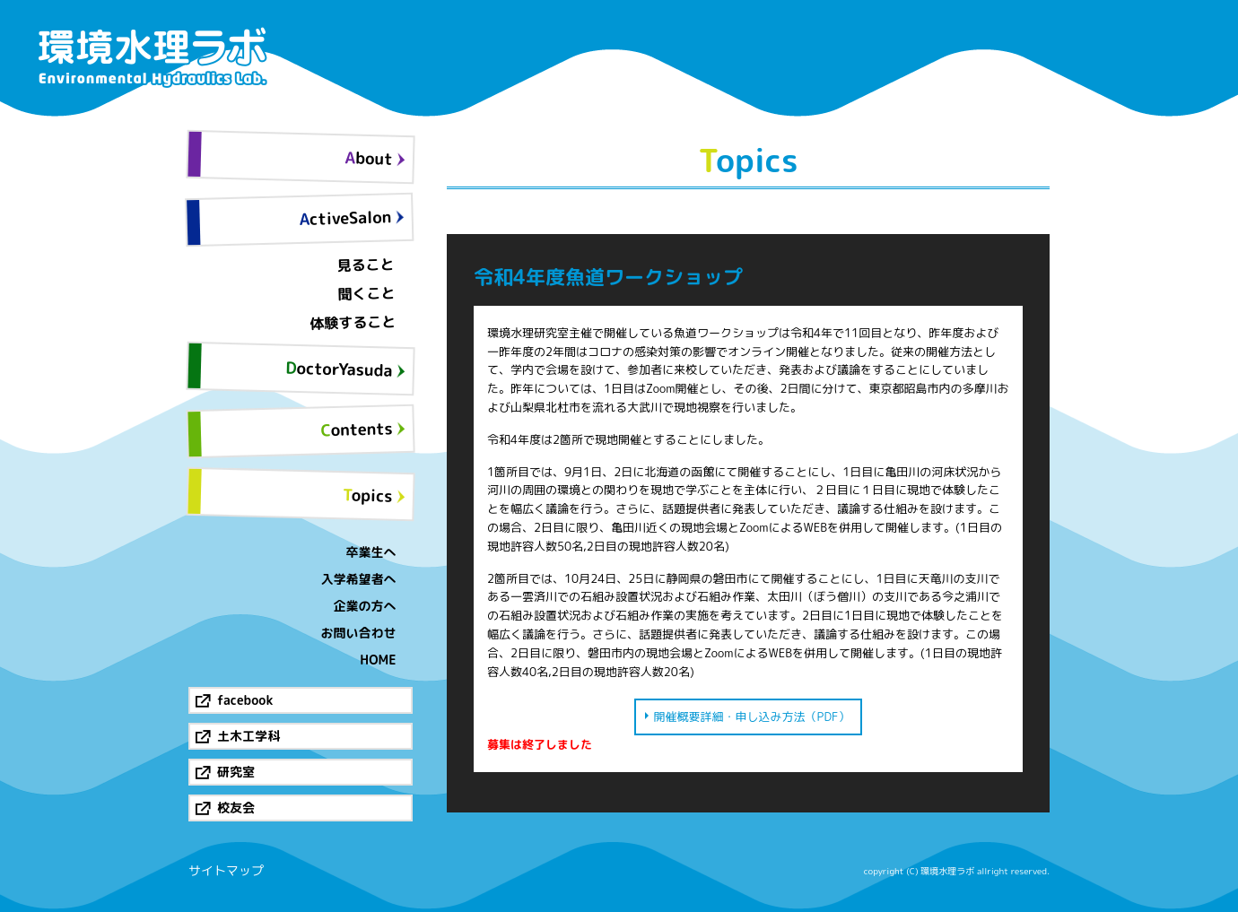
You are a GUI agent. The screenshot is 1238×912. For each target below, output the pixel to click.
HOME (378, 659)
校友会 (236, 807)
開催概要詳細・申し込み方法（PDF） (752, 716)
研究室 (236, 771)
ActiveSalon (345, 217)
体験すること (353, 322)
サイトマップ (226, 870)
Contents (356, 429)
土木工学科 (248, 735)
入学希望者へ (359, 578)
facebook (245, 699)
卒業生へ (371, 551)
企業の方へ (365, 605)
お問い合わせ (359, 632)
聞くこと (366, 293)
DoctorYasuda (339, 369)
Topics (368, 495)
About (368, 157)
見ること (365, 264)
